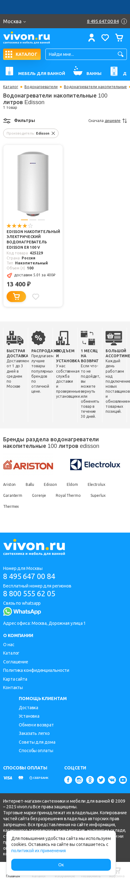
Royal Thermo (68, 496)
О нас (8, 644)
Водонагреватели (41, 87)
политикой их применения (38, 850)
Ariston (9, 485)
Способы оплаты (36, 750)
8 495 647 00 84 (31, 576)
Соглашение (15, 661)
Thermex (11, 507)
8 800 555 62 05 (31, 593)
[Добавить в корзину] (16, 296)
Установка (29, 716)
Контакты (13, 687)
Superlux (98, 496)
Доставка (28, 707)
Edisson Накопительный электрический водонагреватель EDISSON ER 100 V (33, 240)
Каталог (10, 87)
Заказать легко (34, 733)
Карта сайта (15, 679)
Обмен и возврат (36, 724)
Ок (61, 864)
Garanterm (12, 496)
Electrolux (97, 485)
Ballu (30, 485)
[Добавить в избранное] (35, 297)
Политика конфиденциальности (36, 670)
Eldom (73, 485)
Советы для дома (37, 742)
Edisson (50, 485)
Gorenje (39, 496)
